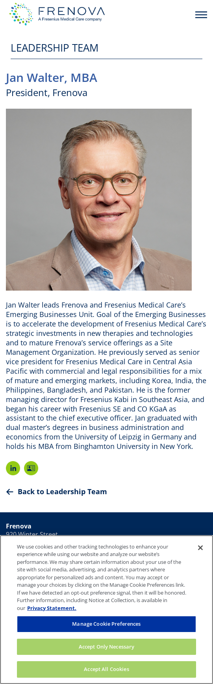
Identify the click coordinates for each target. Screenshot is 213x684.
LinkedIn (13, 468)
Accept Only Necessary (107, 646)
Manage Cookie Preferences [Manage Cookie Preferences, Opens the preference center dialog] (106, 623)
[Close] (200, 547)
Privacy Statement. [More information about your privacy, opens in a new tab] (51, 608)
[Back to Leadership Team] (106, 492)
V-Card (31, 468)
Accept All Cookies (106, 669)
